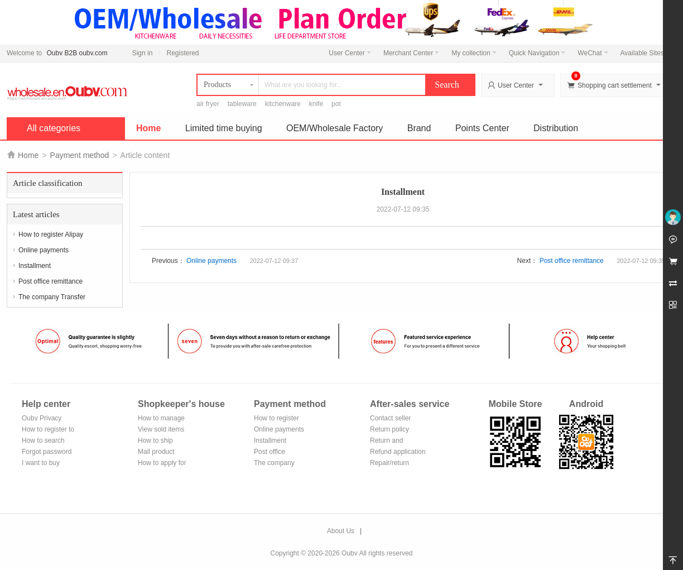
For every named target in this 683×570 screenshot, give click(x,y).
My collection (473, 53)
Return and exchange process (397, 441)
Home (148, 128)
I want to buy (41, 463)
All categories (53, 128)
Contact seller (390, 418)
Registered (182, 53)
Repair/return (389, 463)
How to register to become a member (48, 430)
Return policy (389, 429)
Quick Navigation (537, 53)
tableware (242, 104)
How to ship (155, 440)
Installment (34, 266)
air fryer (207, 104)
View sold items (161, 429)
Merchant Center (411, 53)
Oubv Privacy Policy (41, 419)
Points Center (482, 128)
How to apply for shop (162, 463)
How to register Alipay (50, 234)
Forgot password (46, 452)
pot (336, 104)
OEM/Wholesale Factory (334, 128)
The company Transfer (51, 297)
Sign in (142, 53)
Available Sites (646, 53)
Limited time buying (223, 128)
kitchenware (283, 104)
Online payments (43, 250)
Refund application (397, 452)
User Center (350, 53)
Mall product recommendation (162, 452)
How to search (43, 440)
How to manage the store (161, 419)
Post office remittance (50, 281)
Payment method (79, 155)
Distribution (555, 128)
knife (316, 104)
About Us (340, 531)
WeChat (593, 53)
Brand (419, 128)
